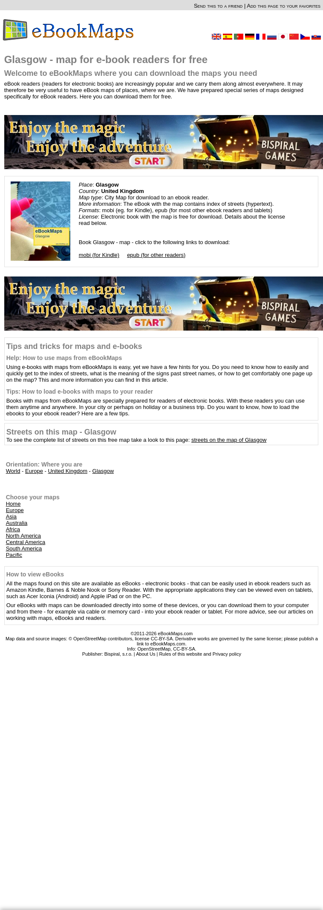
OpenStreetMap (153, 648)
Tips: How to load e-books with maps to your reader (79, 391)
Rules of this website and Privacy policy (200, 654)
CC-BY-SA (184, 648)
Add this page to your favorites (283, 6)
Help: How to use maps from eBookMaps (64, 357)
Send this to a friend (218, 6)
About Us (145, 654)
